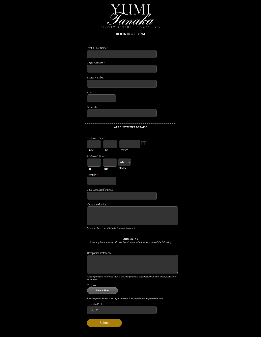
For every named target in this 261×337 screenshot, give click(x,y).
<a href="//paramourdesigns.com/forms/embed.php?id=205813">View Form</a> (130, 187)
